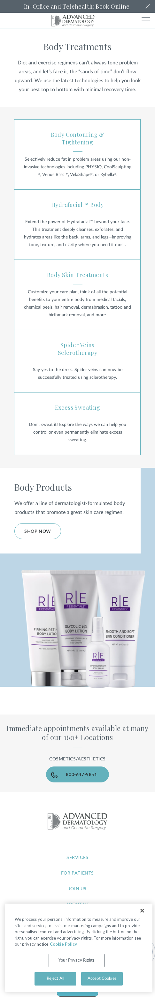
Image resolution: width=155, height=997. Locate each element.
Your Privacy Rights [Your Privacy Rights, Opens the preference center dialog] (76, 960)
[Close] (142, 911)
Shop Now (37, 531)
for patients (77, 873)
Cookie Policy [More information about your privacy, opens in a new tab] (63, 944)
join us (77, 889)
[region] (78, 948)
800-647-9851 (81, 775)
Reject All (55, 979)
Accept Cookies (102, 979)
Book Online (112, 6)
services (77, 857)
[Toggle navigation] (145, 20)
